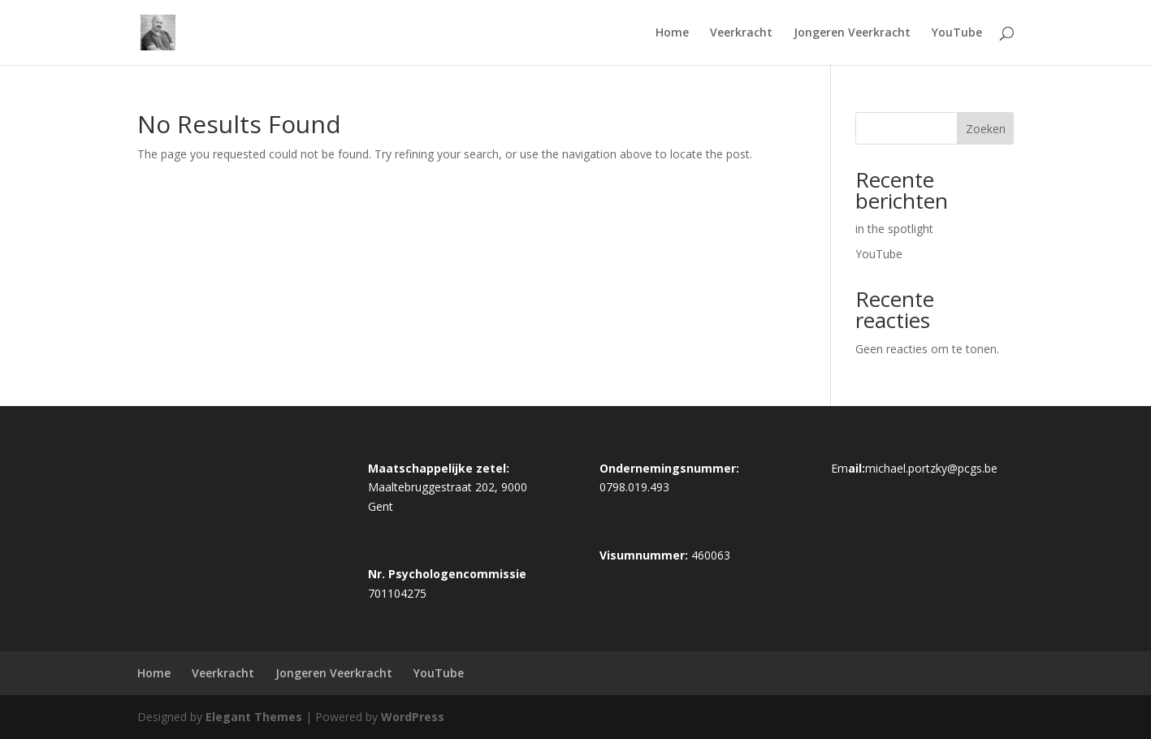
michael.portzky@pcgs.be (931, 468)
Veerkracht (741, 33)
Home (672, 33)
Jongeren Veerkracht (852, 33)
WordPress (412, 716)
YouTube (957, 33)
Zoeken (986, 128)
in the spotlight (894, 228)
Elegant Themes (254, 716)
